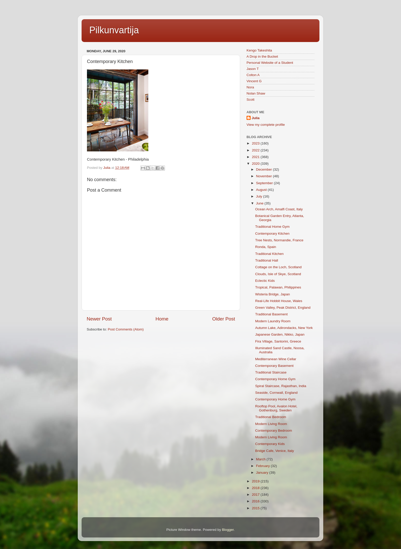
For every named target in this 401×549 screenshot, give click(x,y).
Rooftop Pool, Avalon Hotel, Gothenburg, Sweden (276, 408)
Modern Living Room (271, 424)
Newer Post (99, 319)
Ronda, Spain (265, 247)
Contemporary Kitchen (272, 233)
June (260, 203)
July (259, 196)
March (261, 459)
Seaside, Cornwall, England (276, 393)
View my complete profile (266, 125)
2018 (256, 488)
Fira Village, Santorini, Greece (278, 341)
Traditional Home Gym (272, 227)
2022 (256, 150)
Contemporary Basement (274, 366)
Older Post (223, 319)
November (264, 176)
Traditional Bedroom (270, 417)
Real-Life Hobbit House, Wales (278, 301)
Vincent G (254, 81)
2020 (256, 163)
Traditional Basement (271, 314)
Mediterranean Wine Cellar (275, 359)
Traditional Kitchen (269, 254)
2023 (256, 143)
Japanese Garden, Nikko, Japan (280, 334)
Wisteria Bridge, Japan (272, 294)
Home (161, 319)
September (265, 183)
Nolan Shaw (256, 93)
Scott (250, 99)
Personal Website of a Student (270, 63)
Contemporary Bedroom (273, 430)
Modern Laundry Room (273, 321)
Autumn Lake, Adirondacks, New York (284, 328)
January (262, 472)
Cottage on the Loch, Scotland (278, 267)
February (263, 466)
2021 (256, 157)
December (264, 169)
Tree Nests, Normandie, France (279, 240)
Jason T (253, 69)
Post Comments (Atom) (126, 329)
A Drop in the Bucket (262, 56)
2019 (256, 481)
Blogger (228, 530)
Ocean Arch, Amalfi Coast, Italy (279, 209)
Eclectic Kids (265, 281)
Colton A (253, 75)
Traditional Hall (266, 260)
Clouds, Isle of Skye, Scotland (278, 274)
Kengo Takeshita (259, 50)
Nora (250, 87)
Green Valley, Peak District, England (282, 307)
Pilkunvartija (114, 30)
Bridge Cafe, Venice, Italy (274, 451)
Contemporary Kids (270, 444)
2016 (256, 501)
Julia (256, 118)
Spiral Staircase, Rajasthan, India (280, 386)
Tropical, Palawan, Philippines (278, 287)
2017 (256, 494)
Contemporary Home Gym (275, 379)
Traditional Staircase (271, 372)
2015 (256, 508)
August (262, 190)
